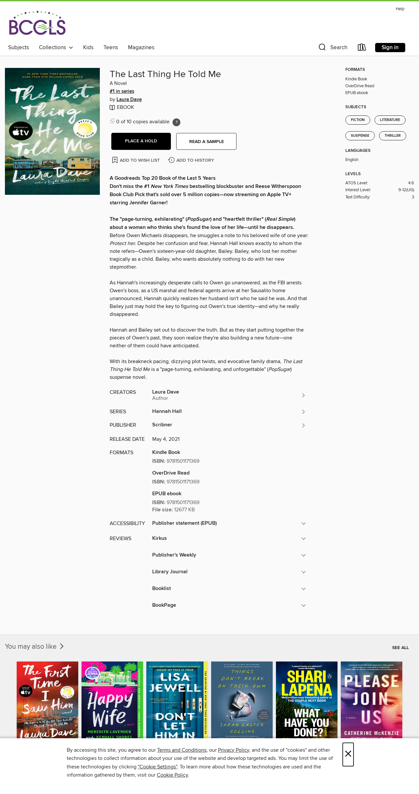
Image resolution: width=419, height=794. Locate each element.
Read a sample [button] (206, 142)
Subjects (18, 47)
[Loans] (362, 48)
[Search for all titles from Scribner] (229, 425)
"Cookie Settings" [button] (157, 766)
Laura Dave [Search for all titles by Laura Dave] (129, 100)
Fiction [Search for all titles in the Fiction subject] (358, 120)
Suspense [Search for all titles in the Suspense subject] (360, 135)
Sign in (390, 47)
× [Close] (348, 754)
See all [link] (400, 648)
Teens (110, 47)
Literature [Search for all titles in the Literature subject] (390, 120)
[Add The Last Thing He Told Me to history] (192, 160)
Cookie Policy (172, 775)
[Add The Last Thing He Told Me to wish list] (136, 159)
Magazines (141, 47)
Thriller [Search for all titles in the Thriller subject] (393, 135)
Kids (88, 47)
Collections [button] (56, 47)
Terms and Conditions (182, 750)
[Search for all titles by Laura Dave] (229, 395)
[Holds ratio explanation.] (176, 122)
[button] (332, 48)
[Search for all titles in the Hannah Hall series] (229, 411)
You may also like (35, 646)
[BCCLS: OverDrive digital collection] (37, 22)
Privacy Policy (233, 750)
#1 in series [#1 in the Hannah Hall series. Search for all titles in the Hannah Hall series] (122, 91)
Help (400, 9)
